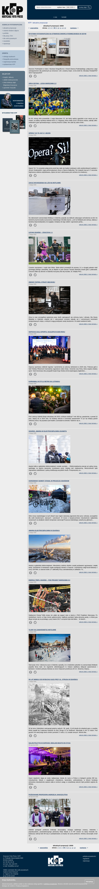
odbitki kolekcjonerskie (10, 80)
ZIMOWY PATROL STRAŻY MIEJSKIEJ (42, 282)
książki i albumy (8, 77)
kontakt (64, 17)
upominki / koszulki (9, 88)
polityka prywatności (89, 856)
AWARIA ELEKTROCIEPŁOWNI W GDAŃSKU (44, 530)
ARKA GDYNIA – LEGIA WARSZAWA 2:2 (42, 83)
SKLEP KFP (6, 74)
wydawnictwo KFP (9, 64)
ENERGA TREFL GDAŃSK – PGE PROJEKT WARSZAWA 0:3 (49, 580)
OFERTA (5, 53)
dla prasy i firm (8, 36)
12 (63, 28)
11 (60, 28)
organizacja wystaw (9, 62)
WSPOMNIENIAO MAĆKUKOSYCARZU (18, 103)
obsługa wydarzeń (9, 56)
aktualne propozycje (9, 28)
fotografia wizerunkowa (10, 59)
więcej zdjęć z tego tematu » (88, 75)
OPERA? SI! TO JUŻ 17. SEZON (39, 133)
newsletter (6, 41)
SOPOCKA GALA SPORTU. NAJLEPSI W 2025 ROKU (47, 332)
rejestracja (6, 43)
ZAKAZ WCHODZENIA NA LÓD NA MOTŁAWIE (45, 183)
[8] (54, 28)
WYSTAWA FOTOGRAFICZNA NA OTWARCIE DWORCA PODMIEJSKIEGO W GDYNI (57, 34)
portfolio (6, 33)
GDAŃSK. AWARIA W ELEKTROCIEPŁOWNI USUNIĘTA (48, 431)
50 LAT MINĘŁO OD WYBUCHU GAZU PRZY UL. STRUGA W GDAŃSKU (53, 679)
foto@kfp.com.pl (13, 866)
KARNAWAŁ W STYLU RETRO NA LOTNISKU (44, 381)
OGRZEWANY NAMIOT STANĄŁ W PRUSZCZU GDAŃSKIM (49, 481)
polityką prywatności (50, 884)
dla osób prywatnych (10, 38)
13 (65, 28)
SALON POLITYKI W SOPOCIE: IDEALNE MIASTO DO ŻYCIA (49, 743)
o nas (55, 17)
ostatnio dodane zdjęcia (11, 30)
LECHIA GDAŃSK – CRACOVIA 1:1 (41, 232)
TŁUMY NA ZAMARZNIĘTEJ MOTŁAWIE (42, 630)
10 (58, 28)
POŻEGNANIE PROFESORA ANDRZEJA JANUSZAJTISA (48, 794)
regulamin (86, 858)
